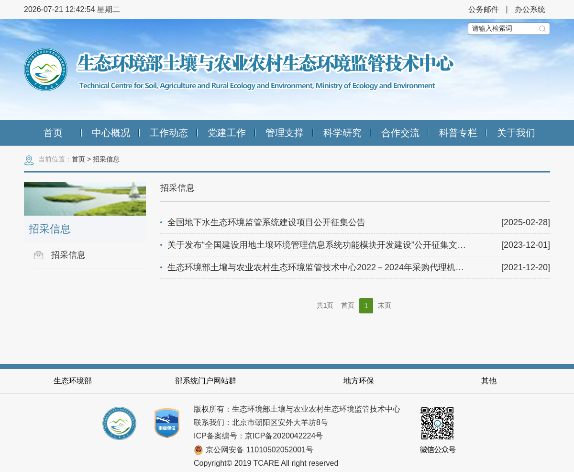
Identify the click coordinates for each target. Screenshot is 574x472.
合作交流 (400, 132)
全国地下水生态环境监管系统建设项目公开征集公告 (266, 222)
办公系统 (530, 9)
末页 (384, 305)
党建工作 (227, 132)
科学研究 (342, 132)
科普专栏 (458, 132)
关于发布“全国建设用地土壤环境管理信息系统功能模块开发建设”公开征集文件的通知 (329, 245)
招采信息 (106, 159)
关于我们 (516, 132)
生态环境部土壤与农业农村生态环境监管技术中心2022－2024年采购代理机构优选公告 (332, 267)
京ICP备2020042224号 (284, 436)
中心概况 (111, 132)
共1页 (325, 305)
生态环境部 (73, 381)
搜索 (542, 28)
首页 (53, 132)
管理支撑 (284, 132)
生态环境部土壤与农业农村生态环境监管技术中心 (240, 69)
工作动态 (169, 132)
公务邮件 (483, 9)
